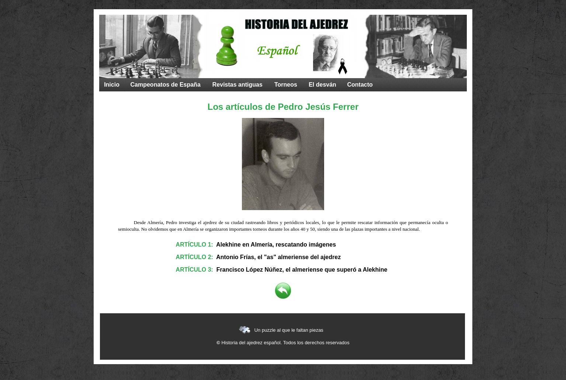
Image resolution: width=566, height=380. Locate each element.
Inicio (111, 84)
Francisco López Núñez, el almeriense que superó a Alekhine (302, 269)
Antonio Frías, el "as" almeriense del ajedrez (278, 257)
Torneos (285, 84)
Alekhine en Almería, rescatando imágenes (276, 244)
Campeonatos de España (166, 84)
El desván (322, 84)
